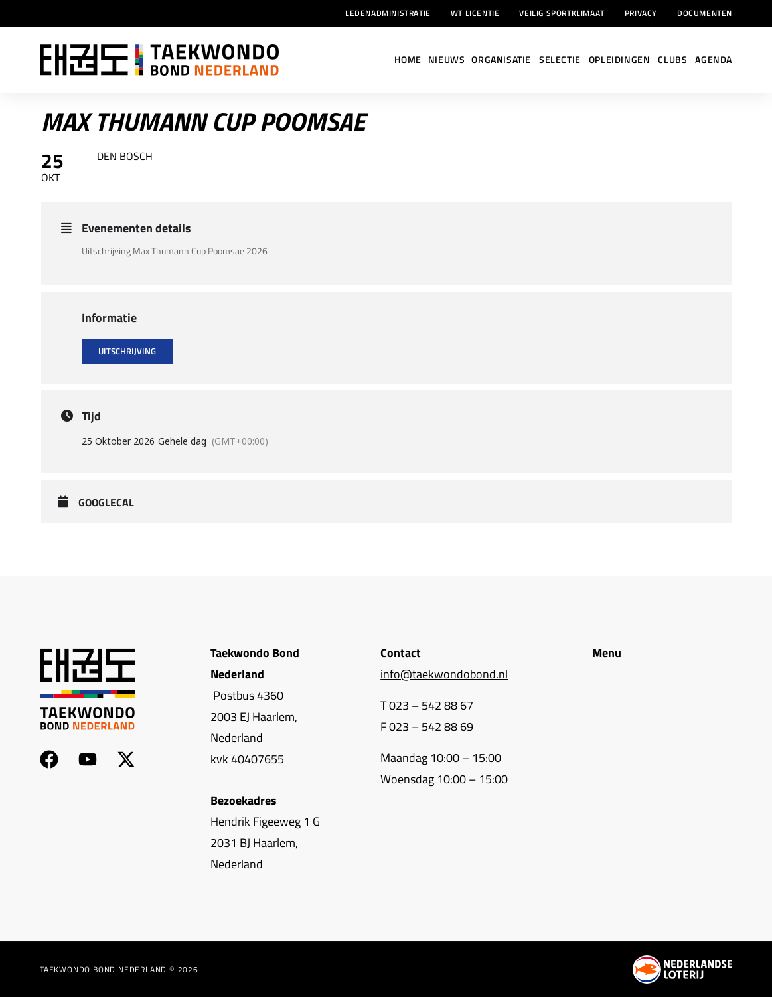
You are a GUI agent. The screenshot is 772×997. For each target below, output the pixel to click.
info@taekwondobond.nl (444, 674)
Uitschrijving (127, 351)
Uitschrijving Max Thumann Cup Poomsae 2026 (175, 251)
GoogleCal (106, 503)
